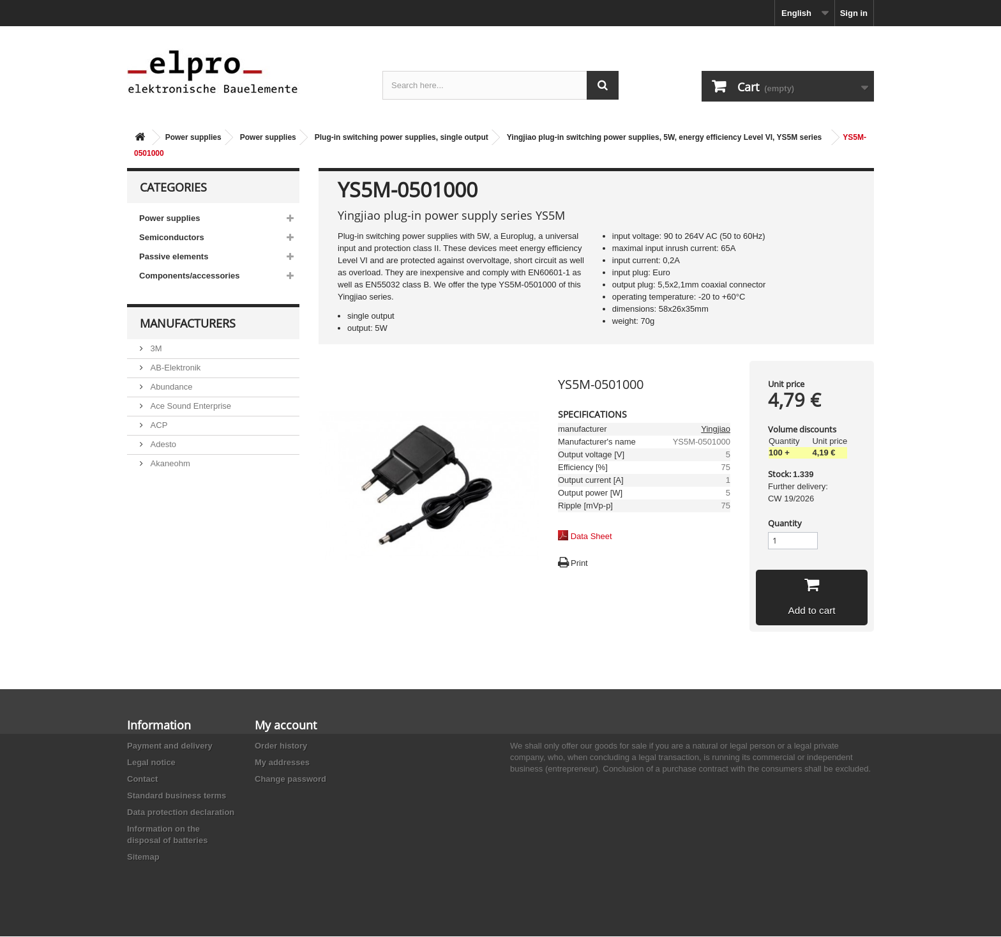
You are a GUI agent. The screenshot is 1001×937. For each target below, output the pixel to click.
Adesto (162, 444)
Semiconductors (171, 237)
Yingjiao (715, 429)
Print (579, 563)
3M (155, 348)
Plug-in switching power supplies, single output (401, 137)
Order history (281, 746)
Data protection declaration (180, 813)
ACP (157, 425)
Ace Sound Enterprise (189, 406)
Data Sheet (591, 536)
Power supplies (193, 137)
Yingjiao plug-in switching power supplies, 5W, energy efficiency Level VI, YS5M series (664, 137)
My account (286, 725)
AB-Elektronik (174, 367)
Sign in (854, 13)
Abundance (170, 387)
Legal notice (151, 763)
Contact (142, 779)
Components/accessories (189, 275)
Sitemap (143, 857)
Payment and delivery (170, 746)
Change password (290, 779)
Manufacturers (188, 323)
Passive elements (173, 256)
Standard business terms (176, 796)
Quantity (785, 523)
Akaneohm (169, 463)
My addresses (282, 763)
